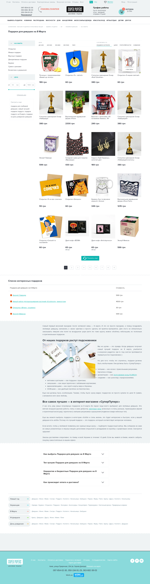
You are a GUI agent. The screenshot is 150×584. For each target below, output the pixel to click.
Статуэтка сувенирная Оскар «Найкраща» (50, 118)
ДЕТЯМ (121, 20)
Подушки (56, 505)
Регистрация (132, 2)
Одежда (34, 505)
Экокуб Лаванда (45, 158)
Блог (82, 2)
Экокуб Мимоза (123, 240)
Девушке (35, 499)
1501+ (74, 45)
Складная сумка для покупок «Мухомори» (76, 159)
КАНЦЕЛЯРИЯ (67, 20)
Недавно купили (103, 45)
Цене (116, 45)
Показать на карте (94, 566)
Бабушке (83, 499)
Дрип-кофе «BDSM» (72, 240)
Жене (41, 499)
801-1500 (66, 45)
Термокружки (92, 505)
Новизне (136, 45)
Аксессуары (73, 505)
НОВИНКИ (28, 20)
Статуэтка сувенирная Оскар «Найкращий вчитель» (128, 159)
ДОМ (58, 20)
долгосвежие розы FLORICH (125, 375)
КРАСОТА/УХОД (99, 20)
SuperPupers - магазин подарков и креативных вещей (25, 26)
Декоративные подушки (17, 60)
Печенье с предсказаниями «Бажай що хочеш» (49, 76)
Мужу (96, 499)
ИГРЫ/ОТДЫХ (112, 20)
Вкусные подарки (15, 56)
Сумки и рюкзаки (14, 67)
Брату (106, 499)
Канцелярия (83, 505)
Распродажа (38, 20)
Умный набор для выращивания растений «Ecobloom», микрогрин (39, 301)
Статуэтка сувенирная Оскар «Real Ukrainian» (102, 76)
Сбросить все (21, 95)
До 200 (41, 45)
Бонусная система (64, 2)
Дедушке (125, 524)
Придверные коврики (119, 505)
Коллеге (66, 499)
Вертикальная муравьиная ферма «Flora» (75, 118)
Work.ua (69, 575)
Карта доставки (75, 563)
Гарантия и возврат (73, 560)
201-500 (49, 45)
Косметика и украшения (17, 70)
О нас (8, 2)
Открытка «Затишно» (73, 199)
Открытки (12, 49)
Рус (91, 2)
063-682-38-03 (90, 570)
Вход (123, 2)
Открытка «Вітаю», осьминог (24, 308)
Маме (46, 499)
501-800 (57, 45)
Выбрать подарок (15, 20)
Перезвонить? (26, 15)
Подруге (59, 499)
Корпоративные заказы (46, 2)
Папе (101, 499)
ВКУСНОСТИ (50, 20)
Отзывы (75, 2)
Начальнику (126, 499)
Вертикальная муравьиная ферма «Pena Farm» (128, 200)
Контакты (16, 2)
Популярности (125, 45)
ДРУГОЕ (128, 20)
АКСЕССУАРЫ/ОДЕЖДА (83, 20)
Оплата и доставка (28, 2)
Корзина (129, 9)
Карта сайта (112, 560)
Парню (90, 499)
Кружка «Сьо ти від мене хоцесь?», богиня (100, 200)
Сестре (52, 499)
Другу (111, 499)
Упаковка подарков (50, 9)
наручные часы (95, 409)
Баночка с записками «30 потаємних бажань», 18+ (101, 118)
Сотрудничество (98, 560)
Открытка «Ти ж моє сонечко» (50, 199)
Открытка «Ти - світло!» (74, 75)
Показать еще (90, 258)
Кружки (11, 63)
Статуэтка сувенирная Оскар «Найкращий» (128, 118)
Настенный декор (105, 505)
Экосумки (64, 505)
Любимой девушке (72, 26)
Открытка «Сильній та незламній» (47, 241)
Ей (61, 26)
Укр (95, 2)
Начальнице (74, 499)
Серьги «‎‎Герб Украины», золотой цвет (100, 159)
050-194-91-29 (75, 570)
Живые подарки (14, 52)
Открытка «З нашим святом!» (128, 75)
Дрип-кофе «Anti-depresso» (101, 240)
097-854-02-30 (60, 570)
